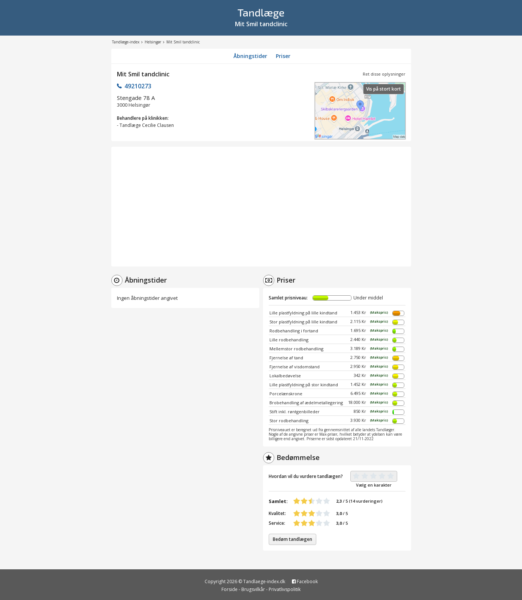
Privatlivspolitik (285, 589)
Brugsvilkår (253, 589)
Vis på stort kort (383, 89)
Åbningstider (250, 56)
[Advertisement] (261, 206)
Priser (283, 56)
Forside (229, 589)
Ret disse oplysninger (384, 74)
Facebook (305, 581)
